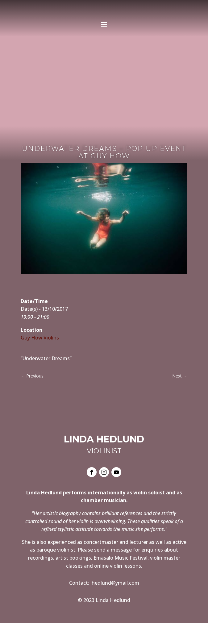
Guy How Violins (40, 337)
